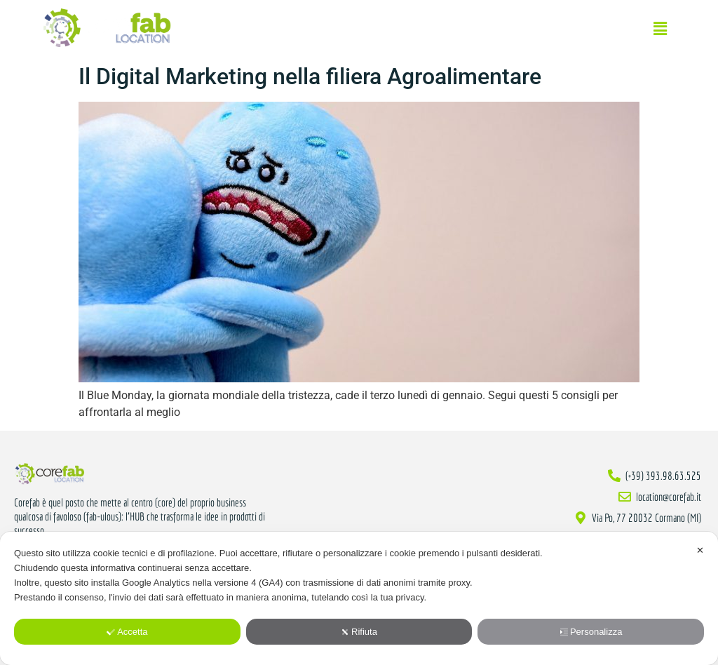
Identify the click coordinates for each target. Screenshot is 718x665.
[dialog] (359, 598)
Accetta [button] (127, 631)
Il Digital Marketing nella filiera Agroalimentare (310, 76)
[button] (660, 28)
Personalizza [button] (591, 631)
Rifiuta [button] (359, 631)
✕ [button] (700, 550)
